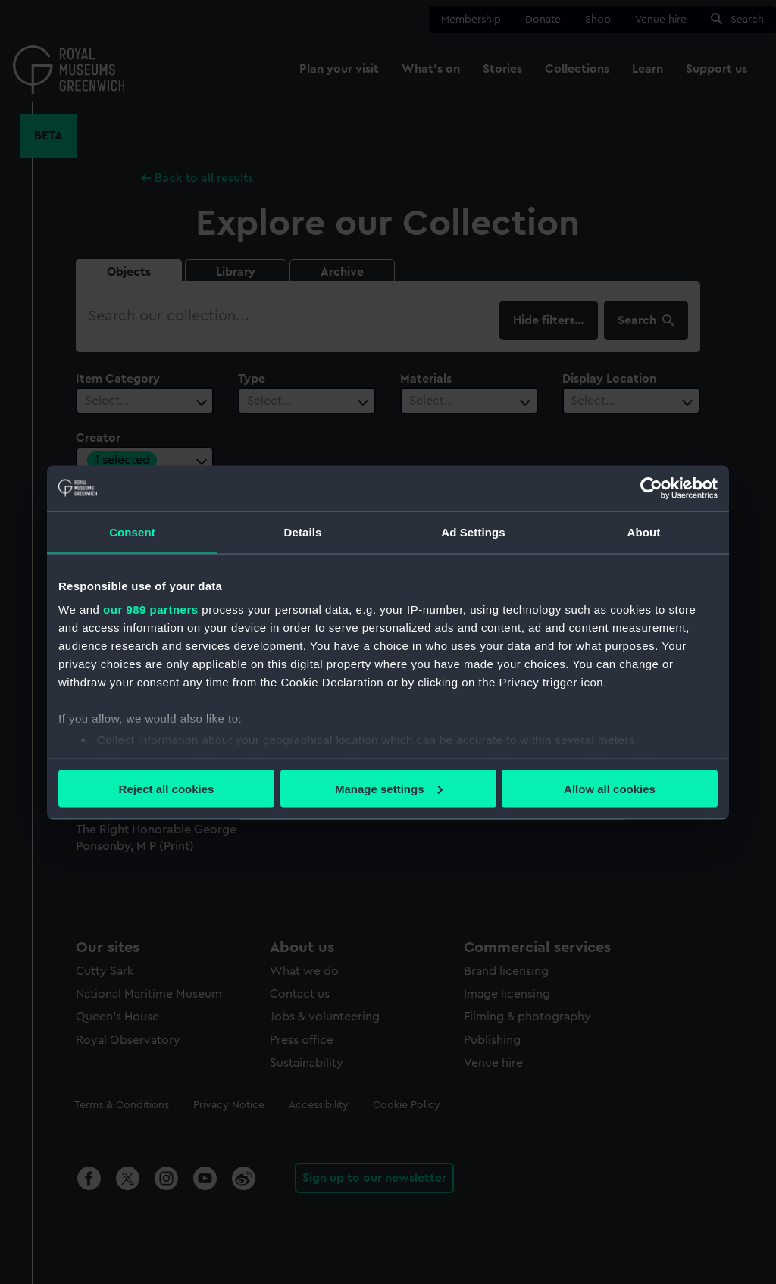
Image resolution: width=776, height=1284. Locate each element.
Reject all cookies (166, 788)
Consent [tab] (132, 531)
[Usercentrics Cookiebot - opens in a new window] (651, 487)
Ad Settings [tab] (473, 531)
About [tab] (644, 531)
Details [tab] (303, 531)
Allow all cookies (610, 788)
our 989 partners (151, 609)
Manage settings (389, 788)
